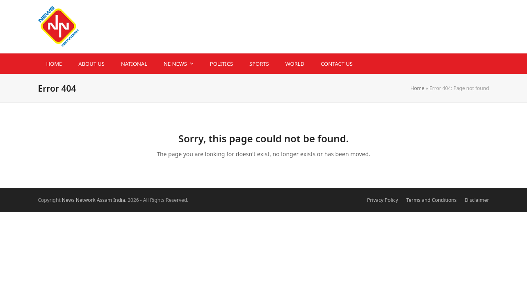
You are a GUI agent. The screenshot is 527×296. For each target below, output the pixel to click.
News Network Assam (87, 200)
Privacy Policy (382, 200)
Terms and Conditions (431, 200)
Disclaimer (477, 200)
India (119, 200)
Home (417, 88)
